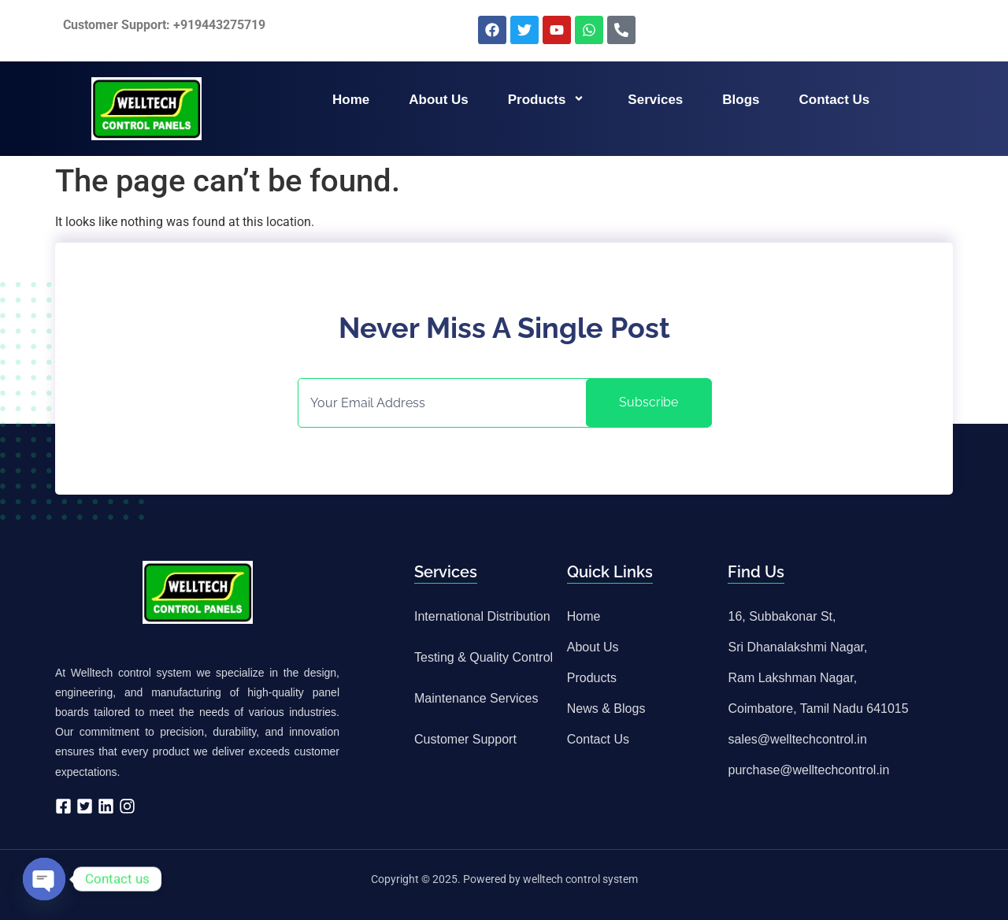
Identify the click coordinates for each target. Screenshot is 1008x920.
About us (439, 99)
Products (548, 99)
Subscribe (648, 402)
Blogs (740, 99)
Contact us (834, 99)
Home (350, 99)
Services (655, 99)
